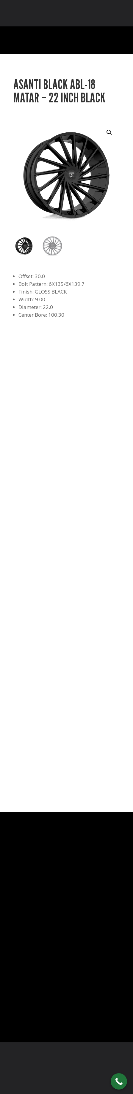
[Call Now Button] (119, 1081)
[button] (109, 132)
